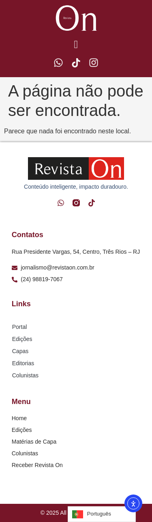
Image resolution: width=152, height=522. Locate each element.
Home (19, 418)
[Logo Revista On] (76, 18)
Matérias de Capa (34, 441)
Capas (20, 351)
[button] (76, 45)
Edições (22, 339)
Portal (19, 327)
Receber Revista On (37, 465)
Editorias (23, 363)
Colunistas (25, 375)
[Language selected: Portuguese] (102, 514)
